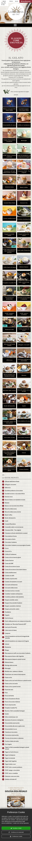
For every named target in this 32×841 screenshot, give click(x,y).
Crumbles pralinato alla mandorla (14, 597)
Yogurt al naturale (10, 758)
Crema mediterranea (9, 218)
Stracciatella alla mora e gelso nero (15, 726)
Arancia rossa (9, 187)
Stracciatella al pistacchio (12, 723)
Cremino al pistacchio (24, 219)
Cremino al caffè (9, 575)
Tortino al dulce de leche (24, 329)
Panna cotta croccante (11, 683)
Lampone (7, 633)
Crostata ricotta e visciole (12, 590)
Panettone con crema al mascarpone (15, 674)
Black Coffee (24, 187)
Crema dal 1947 (9, 563)
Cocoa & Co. (24, 203)
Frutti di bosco (9, 618)
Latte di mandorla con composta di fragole (24, 156)
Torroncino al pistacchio (9, 298)
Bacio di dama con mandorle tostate (9, 375)
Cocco (24, 452)
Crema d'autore (24, 469)
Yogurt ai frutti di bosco (11, 752)
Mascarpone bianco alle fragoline (14, 656)
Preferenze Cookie (16, 836)
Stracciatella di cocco (9, 125)
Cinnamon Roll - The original (24, 171)
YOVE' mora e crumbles (24, 314)
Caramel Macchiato (9, 203)
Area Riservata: (26, 1)
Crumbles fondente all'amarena (14, 594)
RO (5, 3)
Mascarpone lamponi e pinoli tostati (15, 659)
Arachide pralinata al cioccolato (24, 360)
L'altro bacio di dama (9, 267)
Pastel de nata (9, 329)
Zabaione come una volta (12, 776)
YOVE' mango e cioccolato (9, 314)
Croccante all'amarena (11, 584)
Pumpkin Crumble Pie (9, 282)
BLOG (16, 1)
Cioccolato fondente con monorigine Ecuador (9, 453)
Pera (6, 692)
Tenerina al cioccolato (11, 732)
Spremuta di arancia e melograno (14, 720)
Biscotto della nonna (9, 390)
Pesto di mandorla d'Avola (12, 698)
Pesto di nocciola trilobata (12, 701)
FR (3, 4)
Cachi (24, 406)
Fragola (7, 615)
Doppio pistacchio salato (23, 234)
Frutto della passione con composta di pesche (9, 251)
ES (5, 1)
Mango (7, 650)
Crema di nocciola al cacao (12, 566)
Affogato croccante (24, 344)
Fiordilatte (8, 612)
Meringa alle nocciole (11, 665)
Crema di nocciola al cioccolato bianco (16, 569)
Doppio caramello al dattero (13, 606)
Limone (7, 644)
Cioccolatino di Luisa (23, 421)
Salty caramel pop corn (23, 282)
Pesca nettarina (9, 695)
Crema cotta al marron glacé (9, 469)
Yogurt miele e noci (10, 764)
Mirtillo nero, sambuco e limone (14, 671)
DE (2, 3)
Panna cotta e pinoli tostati (12, 686)
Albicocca (9, 360)
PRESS (11, 1)
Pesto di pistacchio (10, 704)
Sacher (7, 714)
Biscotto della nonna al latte (24, 390)
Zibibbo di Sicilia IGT (11, 779)
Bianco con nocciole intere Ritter (9, 109)
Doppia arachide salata (9, 234)
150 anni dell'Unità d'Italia (9, 344)
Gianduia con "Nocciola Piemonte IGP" (15, 624)
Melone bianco (23, 267)
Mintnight (24, 140)
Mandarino (8, 647)
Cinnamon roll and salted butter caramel (9, 171)
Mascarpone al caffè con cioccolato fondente (17, 653)
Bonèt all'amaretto (9, 406)
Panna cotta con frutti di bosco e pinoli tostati (18, 680)
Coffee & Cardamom (24, 125)
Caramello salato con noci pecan (9, 422)
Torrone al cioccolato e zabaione (23, 298)
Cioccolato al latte (9, 437)
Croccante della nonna (11, 587)
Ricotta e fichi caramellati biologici (15, 711)
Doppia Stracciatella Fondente (9, 140)
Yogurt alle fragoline (11, 761)
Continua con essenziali (16, 832)
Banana (24, 375)
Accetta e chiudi (16, 828)
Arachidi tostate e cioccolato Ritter (24, 109)
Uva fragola (8, 744)
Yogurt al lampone (10, 755)
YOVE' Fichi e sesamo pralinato (9, 156)
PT (2, 4)
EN (3, 1)
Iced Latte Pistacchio (23, 250)
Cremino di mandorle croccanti (13, 581)
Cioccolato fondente (24, 437)
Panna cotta (8, 677)
